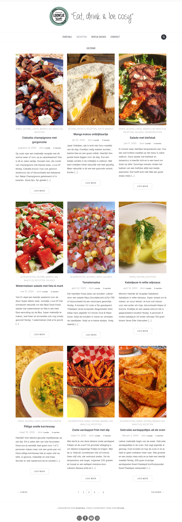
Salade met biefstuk (143, 137)
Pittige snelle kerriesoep (39, 430)
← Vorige (23, 501)
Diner (19, 129)
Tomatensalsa (91, 282)
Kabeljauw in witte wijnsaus (143, 282)
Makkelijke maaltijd (51, 129)
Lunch (35, 129)
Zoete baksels (105, 129)
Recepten (82, 36)
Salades (139, 132)
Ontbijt (81, 129)
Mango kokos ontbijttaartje (90, 134)
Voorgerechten (153, 132)
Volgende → (157, 501)
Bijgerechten (28, 277)
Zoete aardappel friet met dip (91, 434)
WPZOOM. (121, 516)
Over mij (67, 36)
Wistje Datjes (98, 36)
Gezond (27, 129)
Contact (115, 36)
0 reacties (58, 147)
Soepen (57, 425)
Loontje (46, 147)
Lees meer (39, 191)
